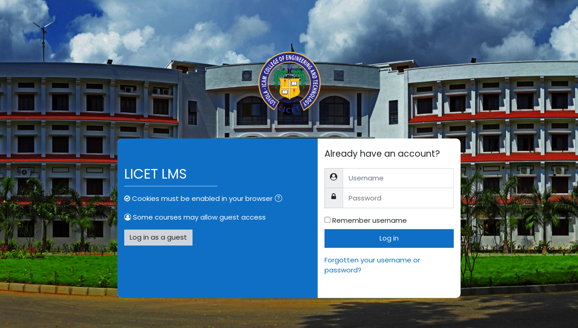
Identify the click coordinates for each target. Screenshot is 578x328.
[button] (280, 199)
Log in (389, 238)
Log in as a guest (158, 237)
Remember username (369, 220)
